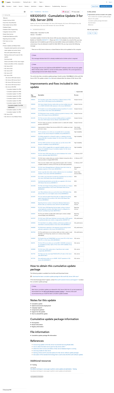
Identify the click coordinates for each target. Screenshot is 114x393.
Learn (31, 11)
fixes (50, 78)
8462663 (33, 122)
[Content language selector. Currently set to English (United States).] (9, 384)
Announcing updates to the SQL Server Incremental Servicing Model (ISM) (53, 344)
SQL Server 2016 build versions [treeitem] (13, 77)
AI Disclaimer (5, 388)
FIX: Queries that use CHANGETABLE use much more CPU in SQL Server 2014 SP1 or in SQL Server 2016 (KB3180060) (55, 239)
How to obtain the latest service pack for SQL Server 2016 (48, 346)
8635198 (33, 147)
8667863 (33, 232)
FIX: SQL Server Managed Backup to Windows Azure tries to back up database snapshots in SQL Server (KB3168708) (54, 168)
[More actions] (82, 11)
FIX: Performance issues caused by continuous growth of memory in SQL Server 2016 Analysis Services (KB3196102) (55, 114)
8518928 (33, 207)
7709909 (33, 158)
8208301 (33, 213)
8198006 (33, 203)
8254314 (33, 172)
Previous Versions (14, 388)
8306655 (33, 127)
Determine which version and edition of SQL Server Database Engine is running (54, 348)
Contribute (28, 388)
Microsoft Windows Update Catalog (54, 291)
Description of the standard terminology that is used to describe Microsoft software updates (58, 354)
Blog (21, 388)
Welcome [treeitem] (5, 18)
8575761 (33, 258)
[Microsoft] (3, 2)
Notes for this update (93, 18)
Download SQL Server (106, 6)
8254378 (33, 181)
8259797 (33, 218)
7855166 (33, 167)
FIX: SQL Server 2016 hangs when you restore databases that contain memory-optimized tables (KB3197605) (54, 154)
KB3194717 (45, 40)
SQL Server (45, 11)
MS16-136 (58, 40)
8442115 (33, 243)
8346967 (33, 238)
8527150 (33, 254)
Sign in (110, 2)
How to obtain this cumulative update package (99, 16)
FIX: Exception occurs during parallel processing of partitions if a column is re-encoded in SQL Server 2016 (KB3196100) (55, 109)
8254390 (33, 185)
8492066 (33, 113)
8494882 (33, 249)
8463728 (33, 132)
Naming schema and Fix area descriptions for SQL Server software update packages (56, 352)
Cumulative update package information (97, 20)
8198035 (33, 99)
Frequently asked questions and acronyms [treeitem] (14, 48)
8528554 (33, 153)
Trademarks (64, 388)
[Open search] (106, 2)
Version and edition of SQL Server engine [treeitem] (14, 61)
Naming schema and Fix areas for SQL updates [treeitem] (13, 56)
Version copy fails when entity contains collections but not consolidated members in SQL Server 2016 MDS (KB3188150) (55, 172)
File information (92, 22)
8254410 (33, 192)
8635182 (33, 142)
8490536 (33, 109)
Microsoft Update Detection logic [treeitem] (12, 52)
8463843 (33, 136)
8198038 (33, 104)
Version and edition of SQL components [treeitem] (13, 64)
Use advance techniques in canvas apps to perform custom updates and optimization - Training (53, 369)
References (90, 25)
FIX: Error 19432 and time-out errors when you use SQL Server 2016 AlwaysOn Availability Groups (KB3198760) (54, 143)
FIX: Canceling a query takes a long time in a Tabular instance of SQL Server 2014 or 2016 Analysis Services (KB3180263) (54, 100)
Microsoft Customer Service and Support (66, 279)
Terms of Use (57, 388)
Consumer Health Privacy (45, 388)
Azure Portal (95, 6)
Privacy (34, 388)
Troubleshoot (38, 11)
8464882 (33, 227)
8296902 (33, 223)
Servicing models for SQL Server (42, 350)
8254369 (33, 176)
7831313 (33, 162)
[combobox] (14, 15)
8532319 (33, 118)
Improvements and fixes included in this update (99, 14)
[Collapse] (25, 11)
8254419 (33, 196)
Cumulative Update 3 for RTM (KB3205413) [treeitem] (15, 106)
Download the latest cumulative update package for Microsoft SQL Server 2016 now (55, 276)
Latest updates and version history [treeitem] (12, 50)
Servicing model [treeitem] (8, 59)
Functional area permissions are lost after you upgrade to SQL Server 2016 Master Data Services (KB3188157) (54, 182)
